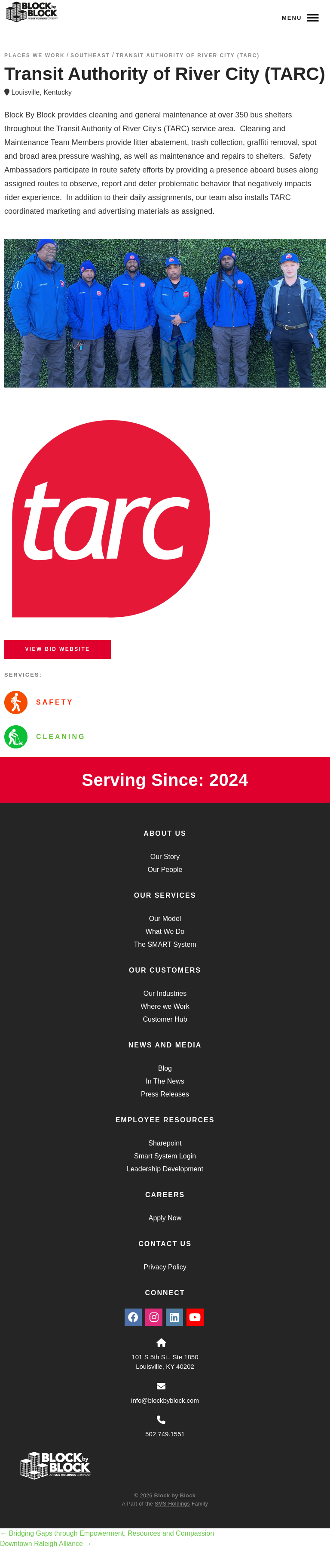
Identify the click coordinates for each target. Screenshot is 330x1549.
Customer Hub (165, 1019)
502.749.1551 (165, 1434)
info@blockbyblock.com (165, 1400)
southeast (90, 55)
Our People (165, 869)
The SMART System (165, 944)
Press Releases (165, 1094)
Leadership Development (165, 1169)
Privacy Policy (165, 1267)
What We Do (165, 931)
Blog (165, 1068)
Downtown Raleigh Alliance (46, 1543)
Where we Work (165, 1006)
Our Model (165, 918)
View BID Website (57, 649)
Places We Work (34, 55)
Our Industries (165, 993)
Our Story (165, 856)
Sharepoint (164, 1143)
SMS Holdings (172, 1504)
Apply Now (165, 1218)
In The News (165, 1081)
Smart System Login (165, 1156)
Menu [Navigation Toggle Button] (300, 18)
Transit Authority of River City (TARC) (188, 55)
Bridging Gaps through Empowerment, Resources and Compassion (107, 1533)
